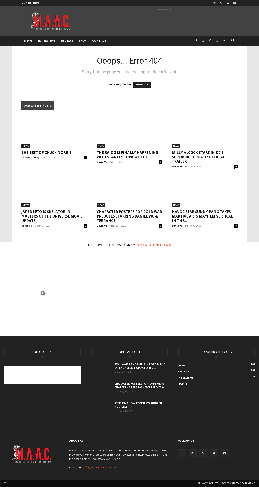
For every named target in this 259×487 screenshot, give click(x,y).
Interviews (46, 40)
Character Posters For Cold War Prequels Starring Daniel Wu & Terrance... (129, 216)
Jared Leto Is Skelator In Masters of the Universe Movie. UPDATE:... (52, 216)
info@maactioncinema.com (100, 467)
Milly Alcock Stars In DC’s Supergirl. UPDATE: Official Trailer (198, 157)
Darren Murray (30, 157)
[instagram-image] (43, 293)
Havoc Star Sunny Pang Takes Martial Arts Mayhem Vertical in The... (202, 216)
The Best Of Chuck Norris (46, 152)
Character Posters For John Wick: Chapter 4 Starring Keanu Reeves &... (140, 385)
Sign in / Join (30, 3)
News (28, 40)
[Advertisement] (77, 375)
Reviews (67, 40)
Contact (99, 40)
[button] (233, 41)
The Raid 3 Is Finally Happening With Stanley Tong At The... (127, 154)
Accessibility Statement (238, 483)
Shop (83, 40)
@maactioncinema (154, 245)
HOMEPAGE (142, 84)
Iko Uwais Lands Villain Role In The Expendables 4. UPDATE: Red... (139, 366)
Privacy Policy (207, 483)
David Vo (102, 161)
